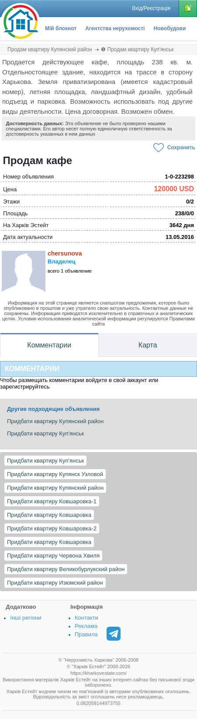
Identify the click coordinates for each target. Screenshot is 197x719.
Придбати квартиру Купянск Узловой (55, 474)
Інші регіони (25, 617)
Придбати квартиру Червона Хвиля (53, 555)
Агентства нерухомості (115, 28)
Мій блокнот (60, 28)
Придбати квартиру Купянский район (55, 487)
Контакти (86, 617)
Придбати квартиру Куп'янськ (45, 460)
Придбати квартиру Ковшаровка (49, 515)
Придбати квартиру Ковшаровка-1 (52, 501)
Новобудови (169, 28)
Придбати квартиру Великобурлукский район (65, 569)
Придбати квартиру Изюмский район (55, 582)
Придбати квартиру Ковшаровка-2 (52, 528)
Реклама (86, 626)
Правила (86, 634)
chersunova (65, 253)
